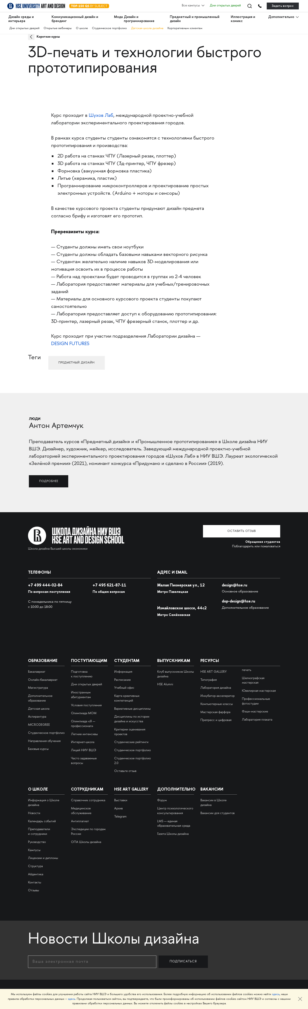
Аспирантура (37, 716)
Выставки (120, 800)
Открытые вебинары (58, 27)
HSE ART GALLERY (213, 671)
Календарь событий (42, 821)
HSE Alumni (165, 684)
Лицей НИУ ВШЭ (83, 750)
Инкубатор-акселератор (217, 695)
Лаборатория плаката (257, 719)
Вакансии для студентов (217, 813)
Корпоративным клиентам (185, 27)
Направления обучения (44, 740)
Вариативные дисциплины (132, 708)
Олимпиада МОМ (83, 713)
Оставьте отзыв (125, 771)
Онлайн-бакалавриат (43, 679)
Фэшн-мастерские (255, 711)
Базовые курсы (38, 749)
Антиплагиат (80, 821)
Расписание (122, 679)
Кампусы (34, 850)
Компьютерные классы (216, 704)
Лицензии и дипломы (43, 858)
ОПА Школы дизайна (86, 842)
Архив (118, 808)
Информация (123, 671)
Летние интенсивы (84, 734)
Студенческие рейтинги (131, 742)
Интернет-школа (82, 742)
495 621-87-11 (110, 584)
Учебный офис (124, 687)
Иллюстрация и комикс (243, 19)
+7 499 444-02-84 (46, 584)
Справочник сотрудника (88, 800)
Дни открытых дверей (223, 5)
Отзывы (33, 890)
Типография (208, 679)
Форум (162, 800)
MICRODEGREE (39, 724)
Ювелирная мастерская (259, 690)
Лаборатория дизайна (215, 687)
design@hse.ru (235, 584)
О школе (82, 27)
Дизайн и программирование (139, 19)
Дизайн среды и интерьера (21, 19)
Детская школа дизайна (148, 27)
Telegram (120, 816)
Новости (34, 813)
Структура (35, 866)
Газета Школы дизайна (173, 833)
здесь (276, 994)
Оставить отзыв (248, 531)
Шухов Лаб (101, 115)
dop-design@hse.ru (240, 600)
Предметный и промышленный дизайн (194, 19)
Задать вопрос (283, 6)
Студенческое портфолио (109, 27)
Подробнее (50, 480)
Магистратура (38, 687)
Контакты (34, 882)
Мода (118, 17)
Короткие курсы (49, 36)
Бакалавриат (36, 671)
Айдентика (35, 874)
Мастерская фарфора (215, 712)
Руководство (37, 842)
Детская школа (38, 708)
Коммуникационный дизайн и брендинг (75, 19)
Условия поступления (86, 705)
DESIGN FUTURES (70, 344)
